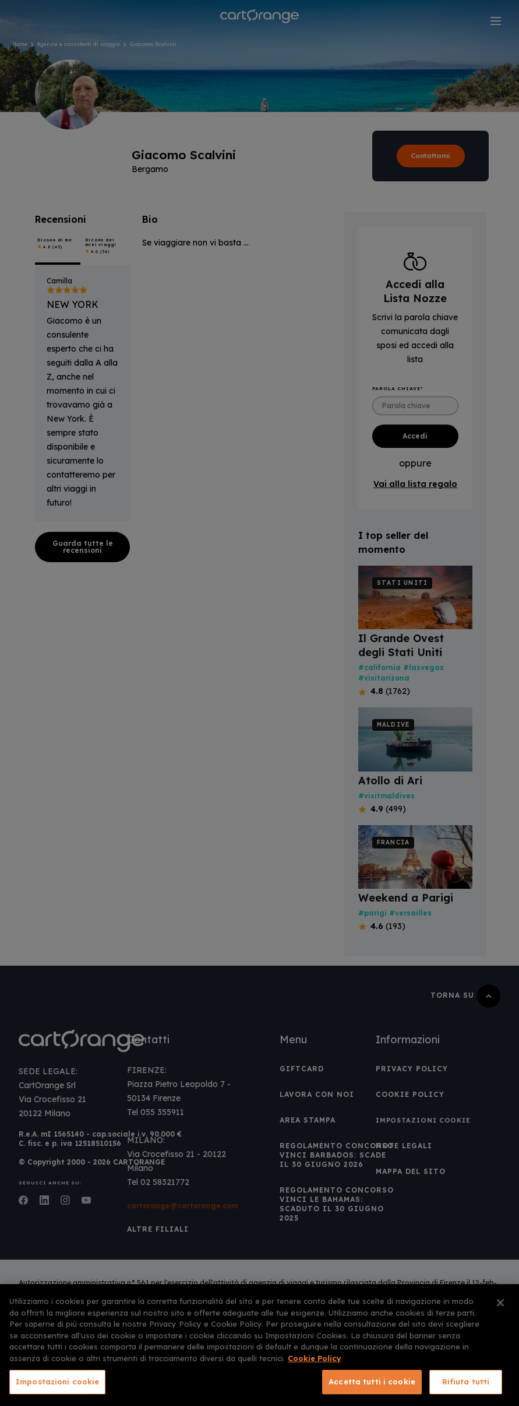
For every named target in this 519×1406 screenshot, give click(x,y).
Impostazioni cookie (57, 1381)
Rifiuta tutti (466, 1381)
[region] (259, 1345)
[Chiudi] (500, 1303)
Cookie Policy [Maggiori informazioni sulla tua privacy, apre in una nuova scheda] (314, 1358)
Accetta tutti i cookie (372, 1381)
